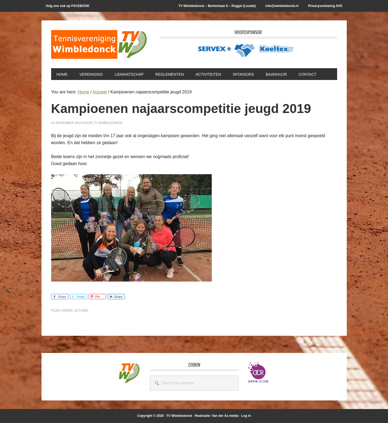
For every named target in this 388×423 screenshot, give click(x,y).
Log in (246, 416)
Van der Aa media (225, 416)
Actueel (81, 310)
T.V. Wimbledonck (99, 46)
